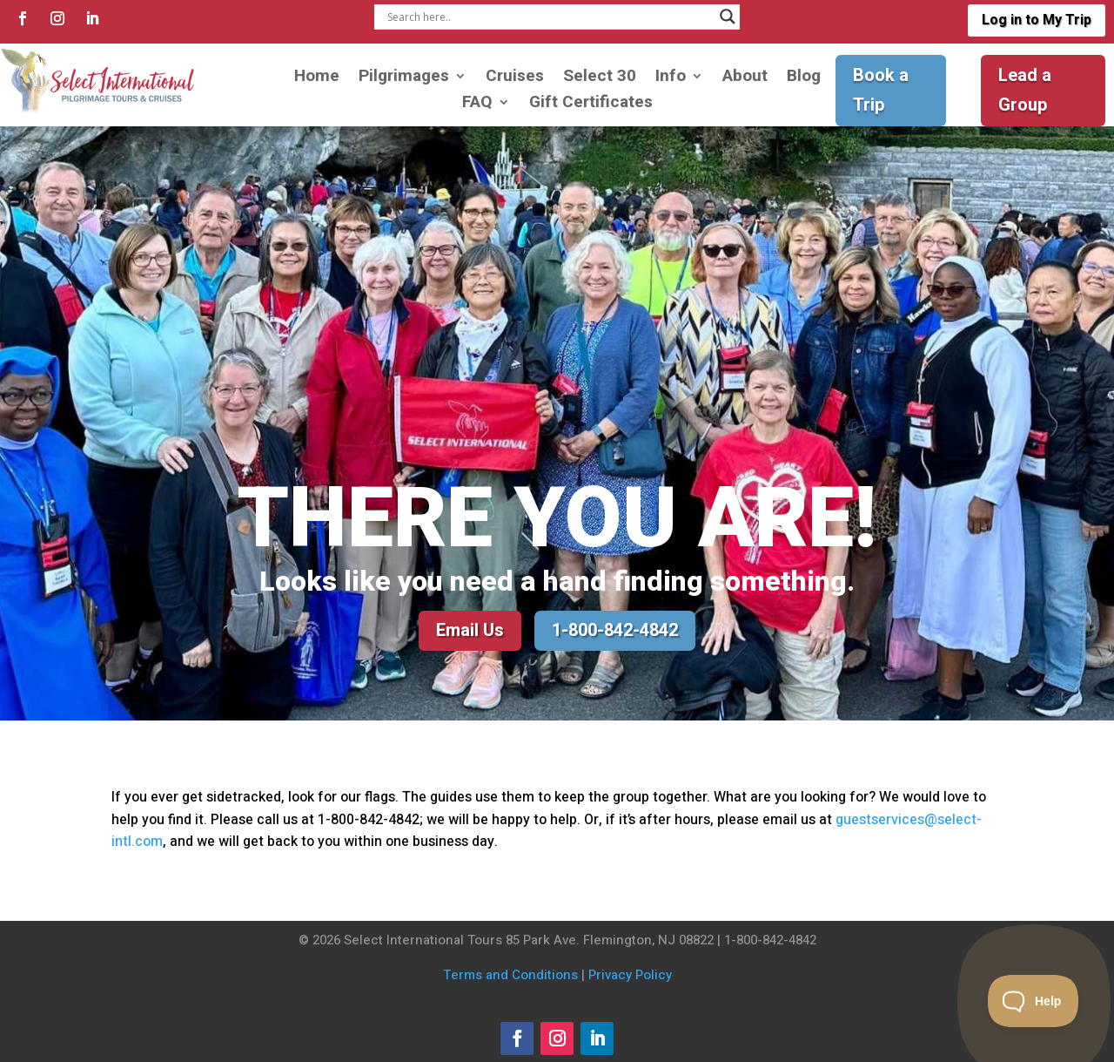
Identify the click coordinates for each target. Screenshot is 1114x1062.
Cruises (515, 79)
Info (670, 79)
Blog (804, 79)
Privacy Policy (630, 974)
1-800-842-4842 (615, 630)
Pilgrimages (404, 79)
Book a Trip (881, 90)
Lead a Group (1024, 90)
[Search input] (549, 16)
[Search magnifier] (727, 16)
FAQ (477, 105)
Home (316, 79)
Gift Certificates (591, 105)
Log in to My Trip (1036, 20)
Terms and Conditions (510, 974)
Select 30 (599, 79)
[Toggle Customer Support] (1033, 1001)
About (745, 79)
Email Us (470, 630)
